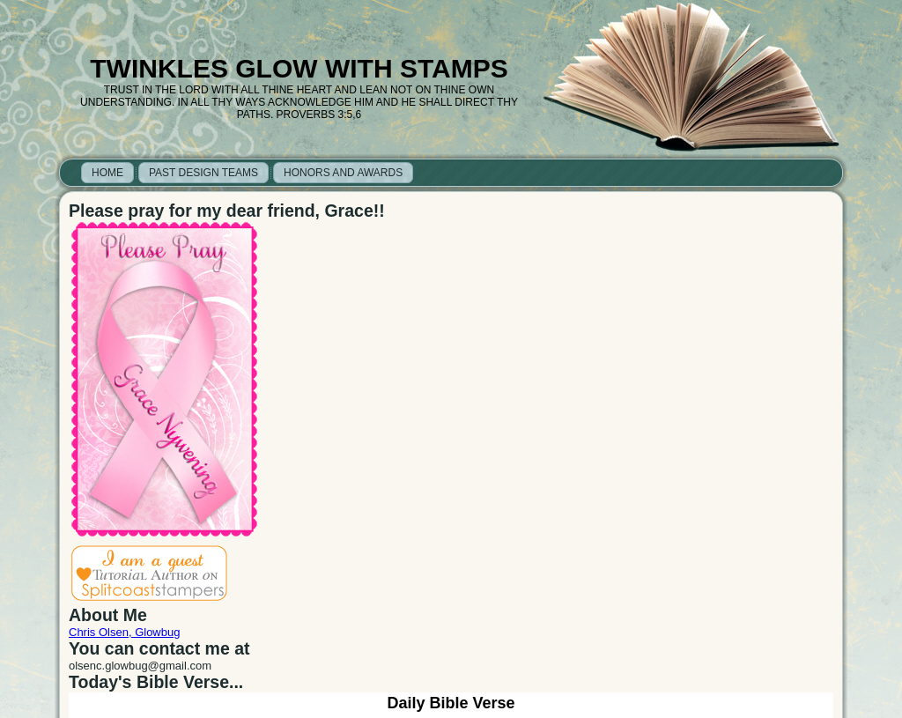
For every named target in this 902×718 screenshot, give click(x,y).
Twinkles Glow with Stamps (298, 68)
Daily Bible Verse (450, 703)
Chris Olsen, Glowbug (124, 632)
